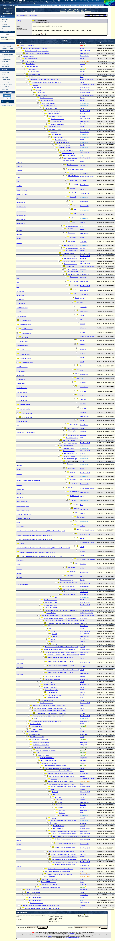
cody (81, 66)
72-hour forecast (28, 56)
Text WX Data (5, 82)
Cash (81, 445)
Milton (67, 5)
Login (4, 5)
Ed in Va (82, 353)
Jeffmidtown (84, 626)
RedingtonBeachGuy (86, 613)
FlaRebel (83, 404)
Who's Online (71, 11)
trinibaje (82, 776)
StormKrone (84, 201)
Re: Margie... (38, 87)
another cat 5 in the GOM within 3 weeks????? (44, 79)
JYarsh (82, 48)
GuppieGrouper (85, 869)
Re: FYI (51, 628)
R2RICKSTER (84, 181)
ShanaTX (83, 805)
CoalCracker (84, 734)
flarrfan (82, 856)
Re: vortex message (61, 140)
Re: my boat (41, 92)
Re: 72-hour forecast (31, 58)
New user (63, 11)
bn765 (82, 214)
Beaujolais (83, 744)
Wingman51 (84, 823)
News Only (5, 21)
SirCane (82, 71)
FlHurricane (7, 8)
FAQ (78, 11)
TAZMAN (83, 760)
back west (24, 337)
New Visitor (13, 5)
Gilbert (22, 543)
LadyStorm (83, 758)
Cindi (81, 710)
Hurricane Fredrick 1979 (87, 559)
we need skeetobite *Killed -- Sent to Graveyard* (57, 615)
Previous (87, 15)
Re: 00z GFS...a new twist (39, 739)
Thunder (82, 551)
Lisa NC (82, 705)
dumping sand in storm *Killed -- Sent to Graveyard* (61, 610)
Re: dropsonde (56, 134)
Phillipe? (53, 818)
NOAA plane (64, 815)
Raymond (83, 854)
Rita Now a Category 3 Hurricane (46, 750)
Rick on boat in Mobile (87, 79)
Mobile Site (5, 89)
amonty (82, 250)
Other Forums (68, 9)
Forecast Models (6, 59)
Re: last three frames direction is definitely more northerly (34, 535)
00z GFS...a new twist (37, 737)
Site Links (4, 75)
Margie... (35, 85)
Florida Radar (5, 66)
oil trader (83, 789)
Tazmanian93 (84, 53)
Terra (81, 319)
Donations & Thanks (7, 48)
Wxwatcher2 (84, 679)
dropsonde (54, 132)
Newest (8, 46)
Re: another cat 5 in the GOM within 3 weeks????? (47, 82)
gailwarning (83, 307)
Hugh (82, 771)
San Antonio (32, 69)
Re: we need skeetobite (52, 677)
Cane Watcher (84, 639)
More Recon (5, 64)
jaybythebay (84, 895)
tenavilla (82, 324)
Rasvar (82, 799)
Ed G (81, 697)
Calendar (88, 11)
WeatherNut (84, 374)
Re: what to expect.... (46, 98)
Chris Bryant (84, 618)
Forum (3, 46)
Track (52, 789)
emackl (82, 165)
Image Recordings (7, 57)
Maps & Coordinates (7, 54)
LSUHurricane (84, 634)
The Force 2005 (85, 50)
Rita (56, 597)
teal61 (82, 737)
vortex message (58, 137)
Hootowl (82, 763)
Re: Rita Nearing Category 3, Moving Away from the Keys (41, 905)
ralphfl (82, 126)
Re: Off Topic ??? (58, 826)
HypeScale (4, 37)
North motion (21, 383)
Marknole (83, 794)
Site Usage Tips (6, 79)
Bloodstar (83, 277)
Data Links (5, 77)
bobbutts (83, 269)
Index (94, 15)
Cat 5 (71, 173)
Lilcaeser (83, 328)
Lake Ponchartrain (37, 726)
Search (4, 29)
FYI (49, 626)
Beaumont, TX (84, 153)
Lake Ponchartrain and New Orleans (55, 766)
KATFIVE (83, 258)
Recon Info (5, 61)
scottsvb (82, 517)
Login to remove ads (7, 105)
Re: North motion (22, 388)
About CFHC (5, 86)
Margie (82, 58)
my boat (38, 90)
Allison (82, 161)
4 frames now (70, 266)
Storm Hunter (84, 124)
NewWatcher (84, 509)
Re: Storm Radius (32, 66)
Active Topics (83, 9)
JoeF (81, 908)
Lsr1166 (82, 222)
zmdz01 (82, 496)
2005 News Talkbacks (31, 15)
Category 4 (51, 876)
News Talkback (20, 15)
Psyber (19, 20)
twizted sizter (84, 173)
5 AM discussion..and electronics (50, 887)
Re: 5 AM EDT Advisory (47, 758)
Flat (104, 15)
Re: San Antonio (35, 72)
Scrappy (82, 113)
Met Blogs (4, 24)
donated (49, 936)
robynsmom (84, 889)
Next (99, 15)
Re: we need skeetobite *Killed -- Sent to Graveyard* (60, 618)
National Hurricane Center (72, 937)
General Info (5, 72)
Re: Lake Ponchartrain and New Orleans (57, 768)
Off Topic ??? (56, 823)
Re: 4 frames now (72, 269)
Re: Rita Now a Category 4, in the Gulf (35, 48)
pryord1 (82, 116)
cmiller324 (83, 242)
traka (81, 607)
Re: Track (55, 792)
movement (54, 779)
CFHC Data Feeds (7, 84)
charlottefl (83, 399)
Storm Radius (30, 64)
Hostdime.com (70, 933)
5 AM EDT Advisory (44, 755)
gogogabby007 (84, 193)
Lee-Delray (83, 248)
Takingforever (84, 311)
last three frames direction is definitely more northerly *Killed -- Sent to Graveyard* (48, 530)
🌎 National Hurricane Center (7, 101)
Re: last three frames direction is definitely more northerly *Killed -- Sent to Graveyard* (43, 548)
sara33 (82, 229)
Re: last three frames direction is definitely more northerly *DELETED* (41, 556)
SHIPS (73, 476)
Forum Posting (51, 613)
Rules (82, 11)
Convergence (84, 282)
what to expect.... (43, 95)
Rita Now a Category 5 (27, 45)
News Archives (6, 26)
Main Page (5, 19)
